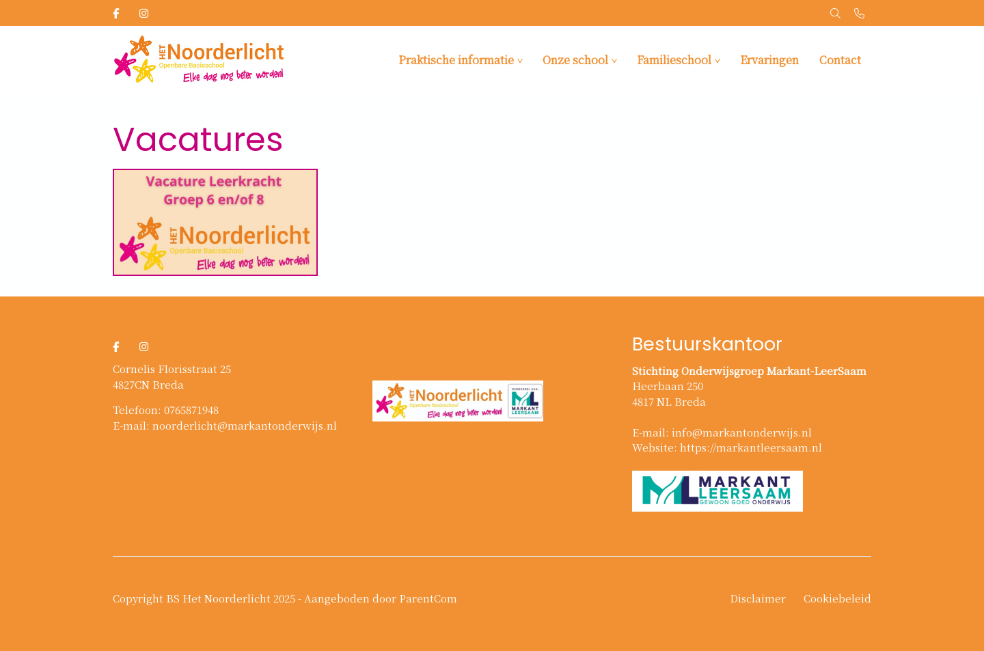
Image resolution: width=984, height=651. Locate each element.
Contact (840, 60)
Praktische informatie (456, 60)
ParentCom (428, 598)
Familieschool (674, 60)
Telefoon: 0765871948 (166, 409)
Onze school (575, 60)
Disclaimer (758, 598)
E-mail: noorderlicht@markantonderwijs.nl (225, 425)
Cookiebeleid (837, 598)
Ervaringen (769, 60)
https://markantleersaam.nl (751, 447)
